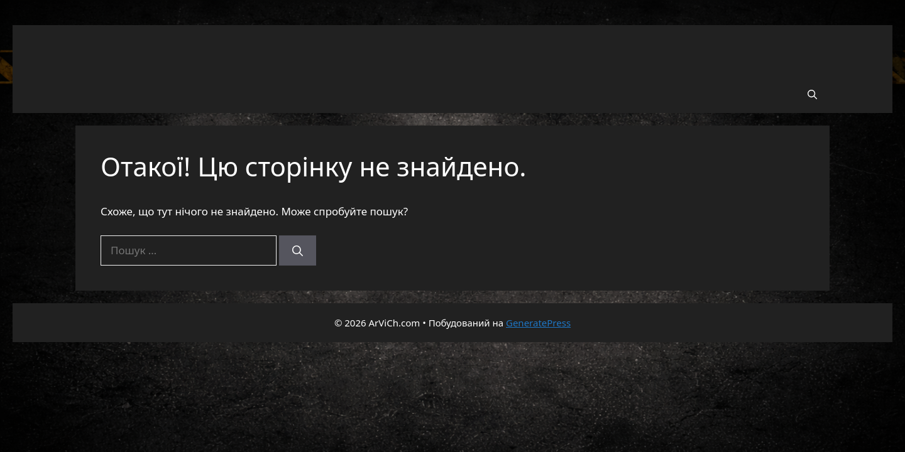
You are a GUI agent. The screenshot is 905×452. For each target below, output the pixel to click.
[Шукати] (297, 250)
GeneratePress (538, 322)
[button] (812, 94)
